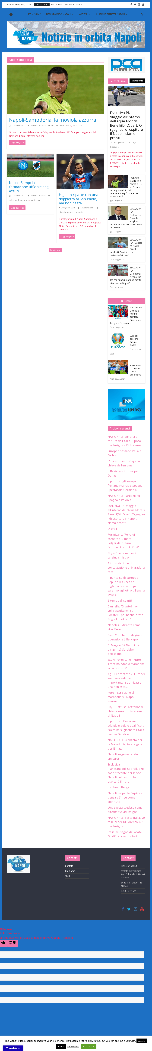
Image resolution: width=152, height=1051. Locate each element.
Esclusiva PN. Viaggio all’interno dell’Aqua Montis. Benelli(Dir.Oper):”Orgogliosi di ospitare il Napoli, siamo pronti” (126, 125)
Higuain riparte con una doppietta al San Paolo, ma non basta (78, 198)
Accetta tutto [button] (89, 1046)
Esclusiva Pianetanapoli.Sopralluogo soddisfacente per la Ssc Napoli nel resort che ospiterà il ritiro (126, 773)
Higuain (62, 212)
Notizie (83, 14)
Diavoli (112, 529)
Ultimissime (34, 14)
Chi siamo (70, 870)
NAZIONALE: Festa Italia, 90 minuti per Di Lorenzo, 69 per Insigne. (126, 822)
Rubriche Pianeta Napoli (110, 14)
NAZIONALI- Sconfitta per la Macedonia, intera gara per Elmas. (125, 744)
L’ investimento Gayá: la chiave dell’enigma (136, 368)
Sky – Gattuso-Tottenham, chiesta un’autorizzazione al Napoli (126, 711)
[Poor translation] (12, 943)
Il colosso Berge (118, 787)
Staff (67, 875)
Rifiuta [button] (61, 1046)
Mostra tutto (137, 80)
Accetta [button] (141, 1040)
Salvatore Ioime (88, 207)
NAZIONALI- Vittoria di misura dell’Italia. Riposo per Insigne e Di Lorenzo (124, 441)
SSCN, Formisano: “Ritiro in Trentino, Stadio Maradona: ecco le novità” (126, 664)
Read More (73, 1046)
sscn (80, 125)
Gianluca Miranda (39, 125)
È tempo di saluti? (120, 600)
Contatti (69, 865)
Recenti (126, 300)
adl (52, 125)
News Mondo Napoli (58, 14)
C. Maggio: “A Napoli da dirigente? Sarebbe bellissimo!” (123, 649)
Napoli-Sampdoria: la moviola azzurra (52, 119)
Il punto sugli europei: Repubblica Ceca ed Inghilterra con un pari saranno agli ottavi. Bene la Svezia (126, 586)
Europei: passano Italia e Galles (134, 340)
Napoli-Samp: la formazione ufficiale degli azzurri (30, 186)
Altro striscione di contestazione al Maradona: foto (126, 567)
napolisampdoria (63, 125)
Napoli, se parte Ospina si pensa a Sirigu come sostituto (125, 797)
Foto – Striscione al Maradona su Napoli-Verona (122, 697)
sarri (75, 125)
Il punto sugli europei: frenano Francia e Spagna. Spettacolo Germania (125, 485)
